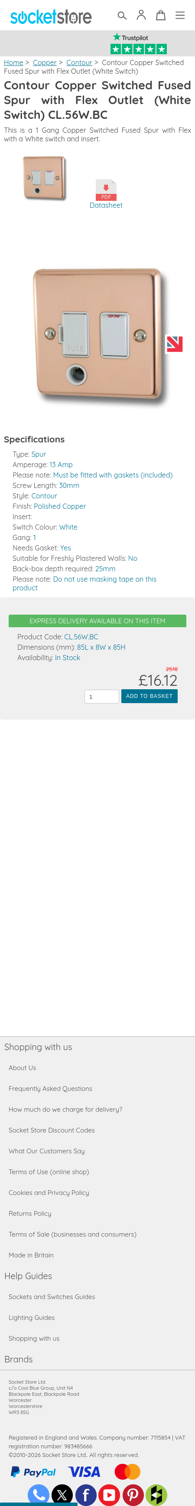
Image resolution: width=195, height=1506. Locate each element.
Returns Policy (30, 1213)
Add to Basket (149, 696)
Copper (45, 62)
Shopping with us (38, 1046)
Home (13, 62)
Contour (79, 62)
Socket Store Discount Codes (52, 1130)
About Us (22, 1068)
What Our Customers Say (47, 1151)
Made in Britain (31, 1255)
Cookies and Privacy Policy (49, 1192)
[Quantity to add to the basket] (101, 697)
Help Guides (28, 1275)
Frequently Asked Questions (50, 1088)
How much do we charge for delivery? (65, 1109)
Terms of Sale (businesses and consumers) (72, 1234)
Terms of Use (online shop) (49, 1172)
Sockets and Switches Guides (52, 1297)
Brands (18, 1359)
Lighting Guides (32, 1317)
